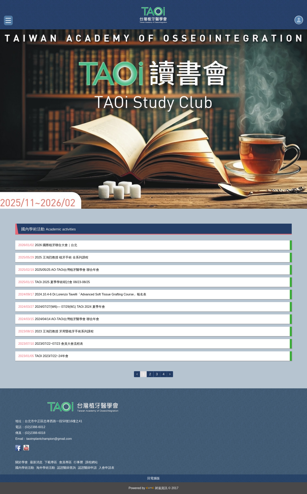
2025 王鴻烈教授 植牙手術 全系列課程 (53, 257)
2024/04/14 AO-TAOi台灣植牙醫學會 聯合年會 (58, 319)
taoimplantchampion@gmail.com (49, 438)
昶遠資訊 (156, 488)
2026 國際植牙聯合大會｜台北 (47, 245)
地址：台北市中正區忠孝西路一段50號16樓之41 (48, 421)
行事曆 (78, 462)
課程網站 (91, 462)
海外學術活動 (45, 467)
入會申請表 (106, 467)
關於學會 (21, 462)
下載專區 (50, 462)
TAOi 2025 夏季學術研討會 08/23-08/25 (54, 282)
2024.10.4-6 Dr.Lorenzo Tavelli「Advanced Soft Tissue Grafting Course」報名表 (82, 294)
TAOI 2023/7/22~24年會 (43, 356)
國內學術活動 (24, 467)
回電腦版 (153, 478)
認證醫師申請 (87, 467)
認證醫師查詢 (66, 467)
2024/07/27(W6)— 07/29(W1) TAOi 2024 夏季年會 (61, 306)
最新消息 (36, 462)
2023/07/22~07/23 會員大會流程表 (50, 343)
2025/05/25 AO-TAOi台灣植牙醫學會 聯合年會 (58, 269)
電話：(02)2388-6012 (30, 427)
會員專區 (65, 462)
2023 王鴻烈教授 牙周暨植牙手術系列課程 (56, 331)
